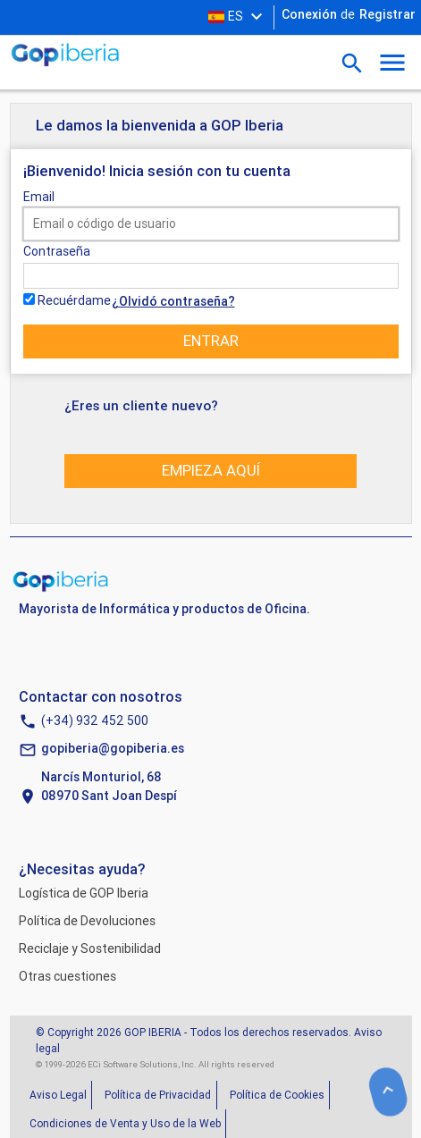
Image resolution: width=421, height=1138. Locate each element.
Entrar (211, 340)
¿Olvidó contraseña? (173, 301)
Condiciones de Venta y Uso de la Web (125, 1123)
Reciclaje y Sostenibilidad (90, 948)
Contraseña (56, 251)
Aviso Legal (58, 1094)
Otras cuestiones (67, 976)
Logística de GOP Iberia (83, 893)
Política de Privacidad (158, 1094)
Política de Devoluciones (87, 921)
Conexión (309, 14)
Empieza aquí (211, 470)
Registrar (387, 14)
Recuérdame (74, 300)
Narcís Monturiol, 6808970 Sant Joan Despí (109, 786)
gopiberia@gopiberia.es (112, 748)
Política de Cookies (277, 1094)
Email (39, 197)
